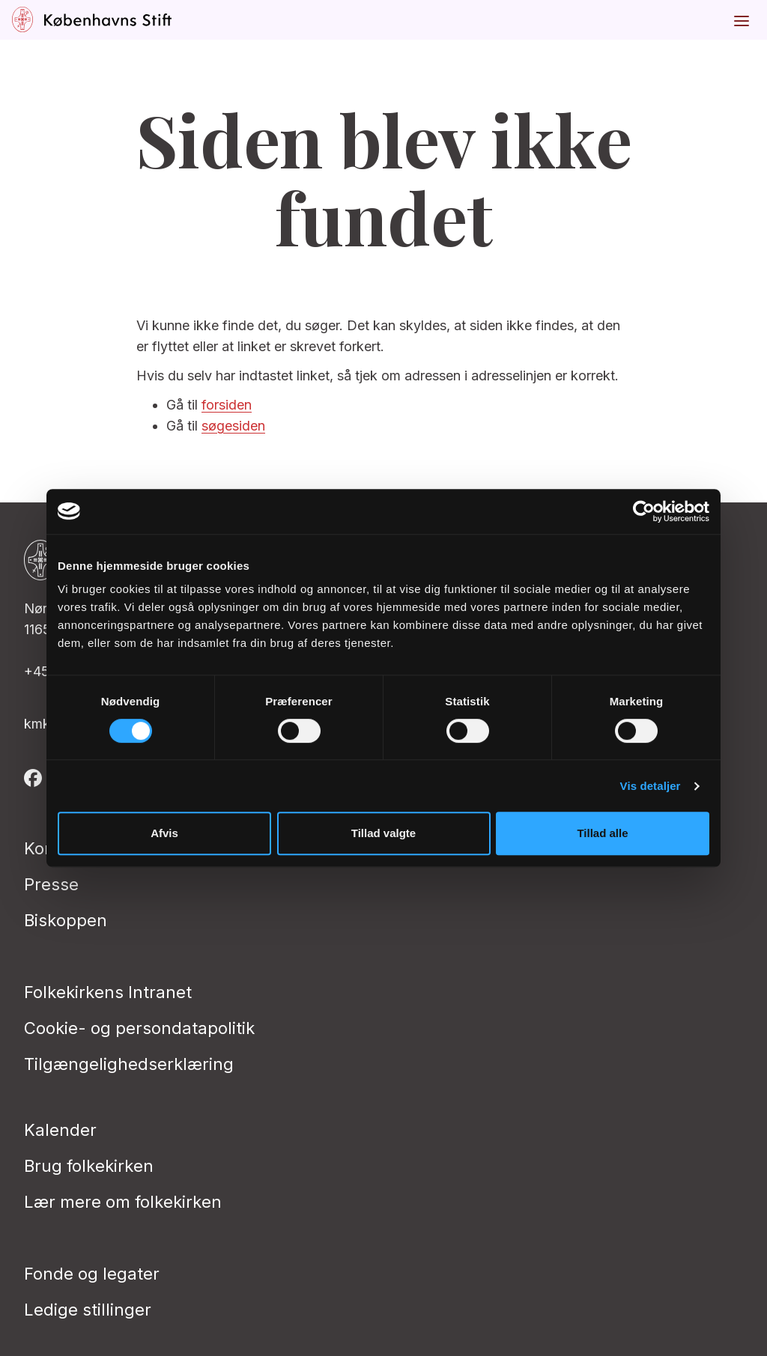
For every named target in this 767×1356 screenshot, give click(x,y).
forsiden (226, 405)
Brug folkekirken (89, 1166)
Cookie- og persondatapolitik (139, 1028)
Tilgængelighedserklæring (129, 1064)
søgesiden (233, 426)
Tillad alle (602, 833)
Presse (51, 884)
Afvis (164, 833)
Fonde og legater (92, 1274)
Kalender (60, 1130)
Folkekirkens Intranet (108, 992)
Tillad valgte (383, 833)
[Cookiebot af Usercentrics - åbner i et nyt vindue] (643, 511)
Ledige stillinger (87, 1310)
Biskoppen (65, 920)
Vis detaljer (650, 785)
